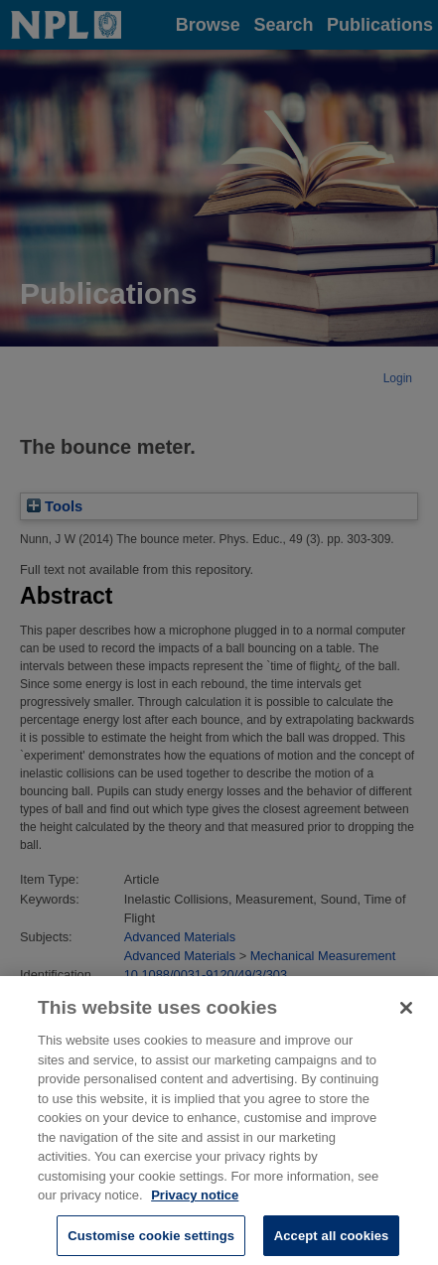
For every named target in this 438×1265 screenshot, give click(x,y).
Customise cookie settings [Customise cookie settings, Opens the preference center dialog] (151, 1240)
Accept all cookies (331, 1240)
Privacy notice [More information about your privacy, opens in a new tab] (194, 1201)
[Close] (406, 1014)
